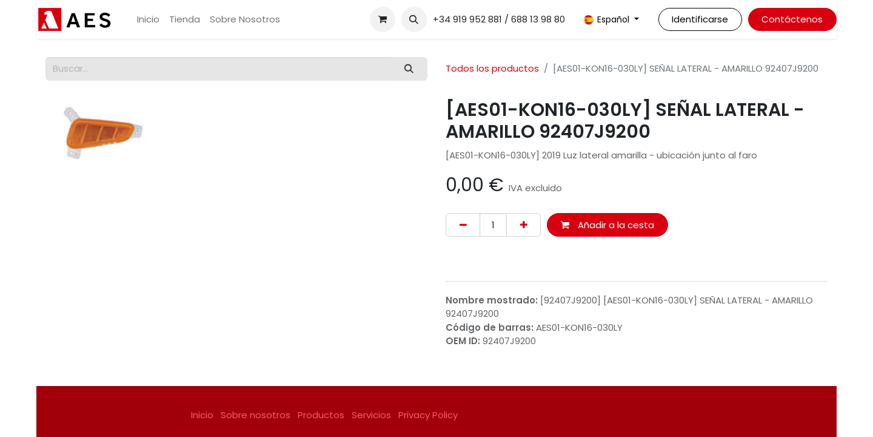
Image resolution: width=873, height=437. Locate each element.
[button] (414, 19)
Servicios (371, 414)
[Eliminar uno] (463, 225)
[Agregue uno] (523, 225)
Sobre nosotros (255, 414)
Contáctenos (792, 19)
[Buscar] (409, 69)
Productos (321, 414)
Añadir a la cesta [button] (607, 224)
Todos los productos (492, 68)
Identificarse (700, 19)
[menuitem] (148, 20)
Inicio (202, 414)
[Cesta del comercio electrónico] (382, 19)
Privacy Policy (428, 414)
